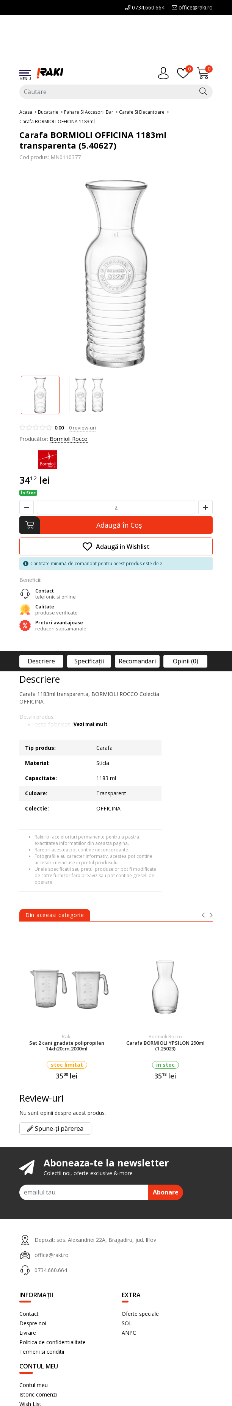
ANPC (129, 1332)
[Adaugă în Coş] (116, 525)
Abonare (166, 1192)
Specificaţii (89, 661)
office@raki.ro (192, 7)
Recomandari (137, 661)
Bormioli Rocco (69, 438)
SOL (127, 1323)
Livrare (27, 1332)
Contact (29, 1313)
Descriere (41, 661)
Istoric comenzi (38, 1394)
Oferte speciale (140, 1313)
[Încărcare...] (205, 73)
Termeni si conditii (41, 1351)
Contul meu (33, 1385)
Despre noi (32, 1323)
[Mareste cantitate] (205, 507)
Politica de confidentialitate (52, 1342)
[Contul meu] (165, 73)
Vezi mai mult (91, 724)
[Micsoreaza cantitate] (26, 507)
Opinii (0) (185, 661)
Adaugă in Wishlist (116, 546)
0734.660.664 (145, 7)
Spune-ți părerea (55, 1128)
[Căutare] (203, 92)
